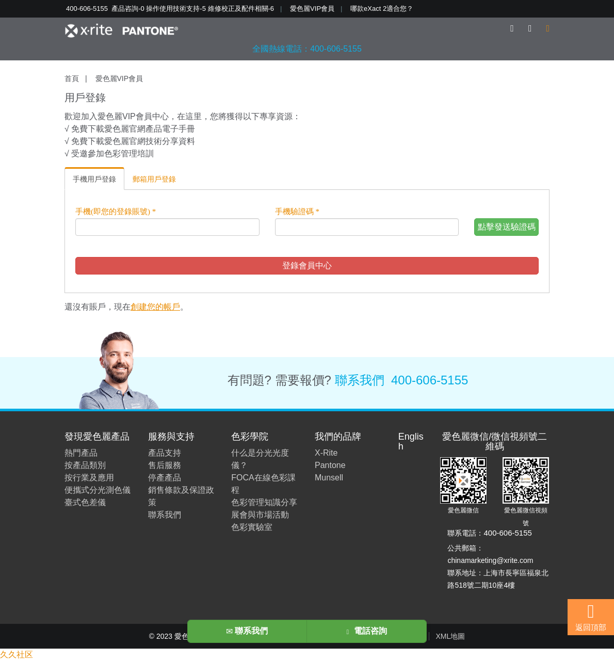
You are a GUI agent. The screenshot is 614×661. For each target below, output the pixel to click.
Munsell (329, 477)
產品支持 (164, 452)
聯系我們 (359, 380)
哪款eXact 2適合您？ (381, 8)
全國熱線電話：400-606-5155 (307, 48)
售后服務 (164, 465)
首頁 (71, 78)
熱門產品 (81, 452)
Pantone (330, 465)
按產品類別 (85, 465)
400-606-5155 (429, 380)
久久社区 (16, 654)
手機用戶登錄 (94, 179)
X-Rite (326, 452)
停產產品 (164, 477)
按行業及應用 (89, 477)
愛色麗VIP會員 (312, 8)
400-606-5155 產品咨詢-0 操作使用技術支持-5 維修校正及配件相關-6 (170, 8)
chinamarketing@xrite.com (490, 560)
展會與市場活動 (260, 514)
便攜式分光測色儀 (97, 490)
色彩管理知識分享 (264, 502)
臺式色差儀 (85, 502)
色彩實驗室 (251, 527)
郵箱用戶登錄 (154, 179)
